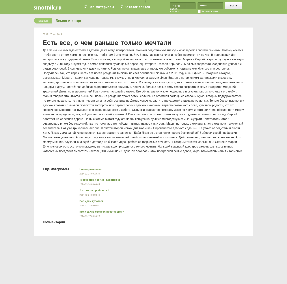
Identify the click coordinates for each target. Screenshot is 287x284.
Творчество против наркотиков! (99, 179)
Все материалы (101, 7)
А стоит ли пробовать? (94, 190)
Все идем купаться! (91, 201)
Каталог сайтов (137, 7)
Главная (43, 20)
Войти (233, 5)
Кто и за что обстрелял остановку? (101, 211)
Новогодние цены (90, 169)
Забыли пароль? (174, 10)
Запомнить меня (209, 11)
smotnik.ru (48, 7)
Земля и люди (68, 21)
